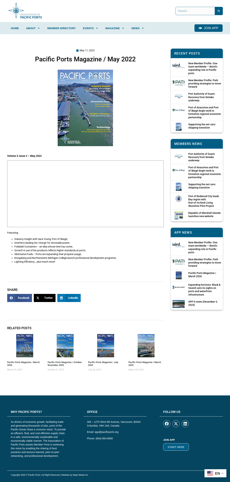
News (138, 28)
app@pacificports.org (107, 432)
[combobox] (195, 11)
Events (90, 28)
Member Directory (61, 28)
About (33, 28)
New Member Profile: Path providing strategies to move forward (204, 83)
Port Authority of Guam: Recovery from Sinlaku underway (201, 97)
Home (15, 28)
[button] (19, 298)
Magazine (114, 28)
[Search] (219, 11)
